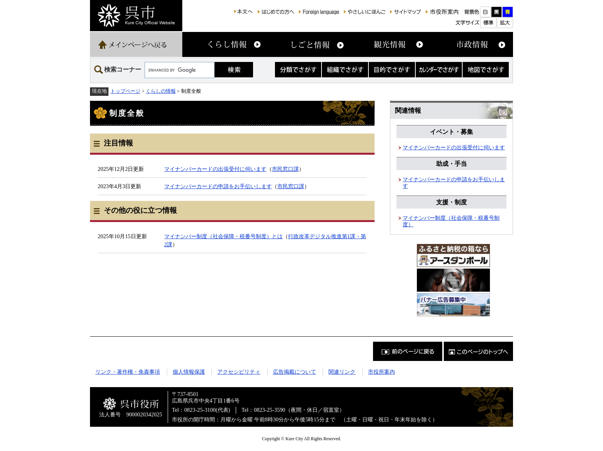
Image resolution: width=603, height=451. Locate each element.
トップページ (125, 91)
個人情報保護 (189, 372)
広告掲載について (294, 372)
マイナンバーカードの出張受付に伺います (215, 169)
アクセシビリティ (238, 372)
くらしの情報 (161, 91)
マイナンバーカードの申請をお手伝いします (218, 186)
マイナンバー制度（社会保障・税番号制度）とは (223, 236)
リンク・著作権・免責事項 (127, 372)
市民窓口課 (285, 169)
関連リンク (341, 372)
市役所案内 (381, 372)
